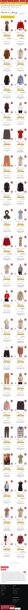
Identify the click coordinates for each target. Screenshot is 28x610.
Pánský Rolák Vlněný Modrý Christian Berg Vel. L (20, 204)
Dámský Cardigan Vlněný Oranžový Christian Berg (7, 476)
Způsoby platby (3, 590)
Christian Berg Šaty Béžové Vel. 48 (7, 44)
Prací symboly (15, 590)
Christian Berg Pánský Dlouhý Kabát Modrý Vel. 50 (7, 205)
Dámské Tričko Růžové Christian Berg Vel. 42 (7, 286)
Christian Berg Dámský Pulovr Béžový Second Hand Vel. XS (20, 314)
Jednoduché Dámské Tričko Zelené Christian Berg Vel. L (20, 476)
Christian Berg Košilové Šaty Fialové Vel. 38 (7, 125)
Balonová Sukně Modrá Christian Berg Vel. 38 (20, 422)
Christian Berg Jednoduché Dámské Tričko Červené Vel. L (20, 151)
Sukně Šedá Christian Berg (6, 151)
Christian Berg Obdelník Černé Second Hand (7, 231)
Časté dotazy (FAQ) (3, 587)
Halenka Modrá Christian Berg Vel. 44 (7, 502)
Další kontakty (15, 602)
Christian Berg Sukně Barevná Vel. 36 (6, 556)
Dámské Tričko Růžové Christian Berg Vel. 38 (20, 557)
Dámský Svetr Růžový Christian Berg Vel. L (7, 312)
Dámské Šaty (2, 594)
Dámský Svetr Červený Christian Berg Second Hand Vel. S (20, 44)
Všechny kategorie (4, 567)
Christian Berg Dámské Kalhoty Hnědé (7, 177)
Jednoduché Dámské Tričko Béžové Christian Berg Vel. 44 (20, 529)
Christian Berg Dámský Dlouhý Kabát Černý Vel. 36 (7, 97)
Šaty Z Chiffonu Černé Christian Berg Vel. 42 (20, 503)
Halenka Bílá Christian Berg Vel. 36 (20, 124)
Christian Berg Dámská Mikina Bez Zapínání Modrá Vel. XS (20, 286)
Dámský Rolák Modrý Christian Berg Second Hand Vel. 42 (20, 97)
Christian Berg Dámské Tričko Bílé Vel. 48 (20, 70)
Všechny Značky (3, 569)
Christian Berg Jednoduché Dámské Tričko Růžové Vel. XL (7, 529)
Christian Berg (7, 41)
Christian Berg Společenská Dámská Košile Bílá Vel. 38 (20, 342)
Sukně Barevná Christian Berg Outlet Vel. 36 (20, 368)
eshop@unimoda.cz (15, 600)
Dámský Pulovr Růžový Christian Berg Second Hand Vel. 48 (7, 259)
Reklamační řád (15, 593)
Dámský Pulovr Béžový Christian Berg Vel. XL (20, 395)
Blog (13, 587)
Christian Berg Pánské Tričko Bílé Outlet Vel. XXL (7, 341)
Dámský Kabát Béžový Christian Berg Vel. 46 (7, 70)
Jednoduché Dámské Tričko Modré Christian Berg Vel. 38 (20, 231)
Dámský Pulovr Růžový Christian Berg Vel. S (7, 423)
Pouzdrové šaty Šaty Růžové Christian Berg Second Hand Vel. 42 (20, 259)
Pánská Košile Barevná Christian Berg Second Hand (20, 449)
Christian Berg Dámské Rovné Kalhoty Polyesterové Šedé (7, 449)
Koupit (4, 32)
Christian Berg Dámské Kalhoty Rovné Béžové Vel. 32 (7, 395)
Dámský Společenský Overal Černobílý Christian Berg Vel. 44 (6, 369)
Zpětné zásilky (3, 593)
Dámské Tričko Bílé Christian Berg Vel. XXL (20, 177)
